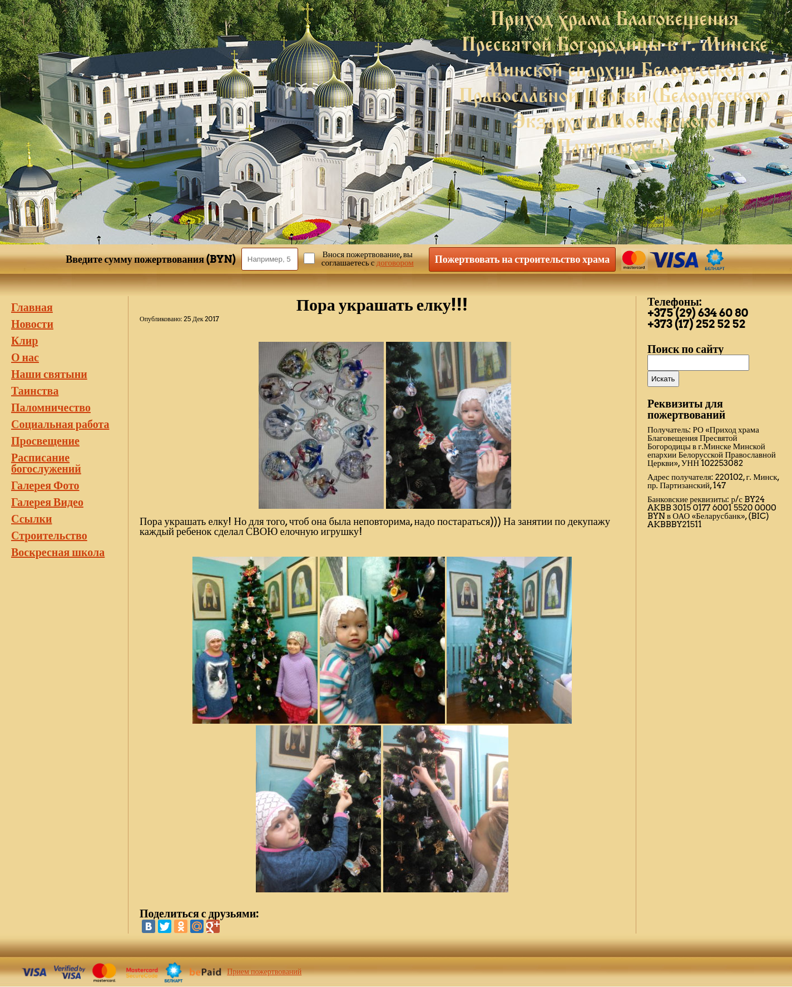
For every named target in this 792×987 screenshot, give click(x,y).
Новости (32, 324)
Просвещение (45, 441)
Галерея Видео (47, 502)
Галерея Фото (45, 485)
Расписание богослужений (46, 463)
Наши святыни (49, 374)
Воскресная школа (58, 552)
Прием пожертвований (264, 971)
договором (395, 263)
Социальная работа (60, 424)
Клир (24, 340)
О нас (25, 357)
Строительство (49, 535)
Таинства (34, 390)
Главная (32, 307)
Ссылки (31, 519)
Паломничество (51, 407)
